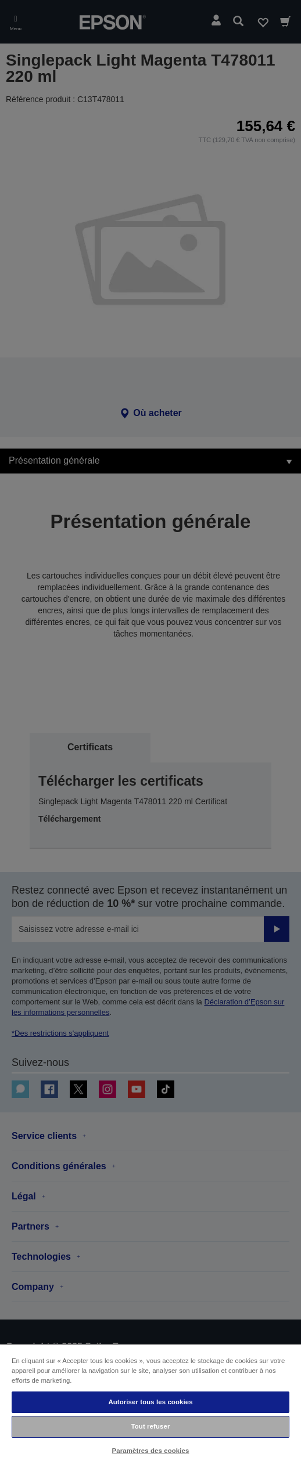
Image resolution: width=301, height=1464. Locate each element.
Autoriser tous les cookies (150, 1401)
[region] (150, 1403)
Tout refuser (150, 1426)
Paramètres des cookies (150, 1450)
